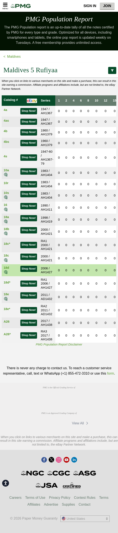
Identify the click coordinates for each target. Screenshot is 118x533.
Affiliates (33, 504)
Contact (84, 504)
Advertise (51, 504)
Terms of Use (35, 497)
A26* (7, 334)
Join (107, 6)
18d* (7, 282)
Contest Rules (85, 497)
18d (6, 267)
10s (6, 193)
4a (5, 110)
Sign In (90, 6)
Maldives (14, 56)
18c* (7, 243)
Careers (15, 497)
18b (6, 229)
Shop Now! (29, 110)
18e (6, 294)
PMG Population (59, 19)
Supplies (68, 504)
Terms (104, 497)
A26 (6, 321)
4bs (6, 141)
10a (6, 170)
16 (5, 205)
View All (81, 423)
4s (5, 156)
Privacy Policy (59, 497)
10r (6, 183)
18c (6, 255)
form (110, 373)
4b (5, 131)
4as (6, 120)
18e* (7, 309)
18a (6, 217)
